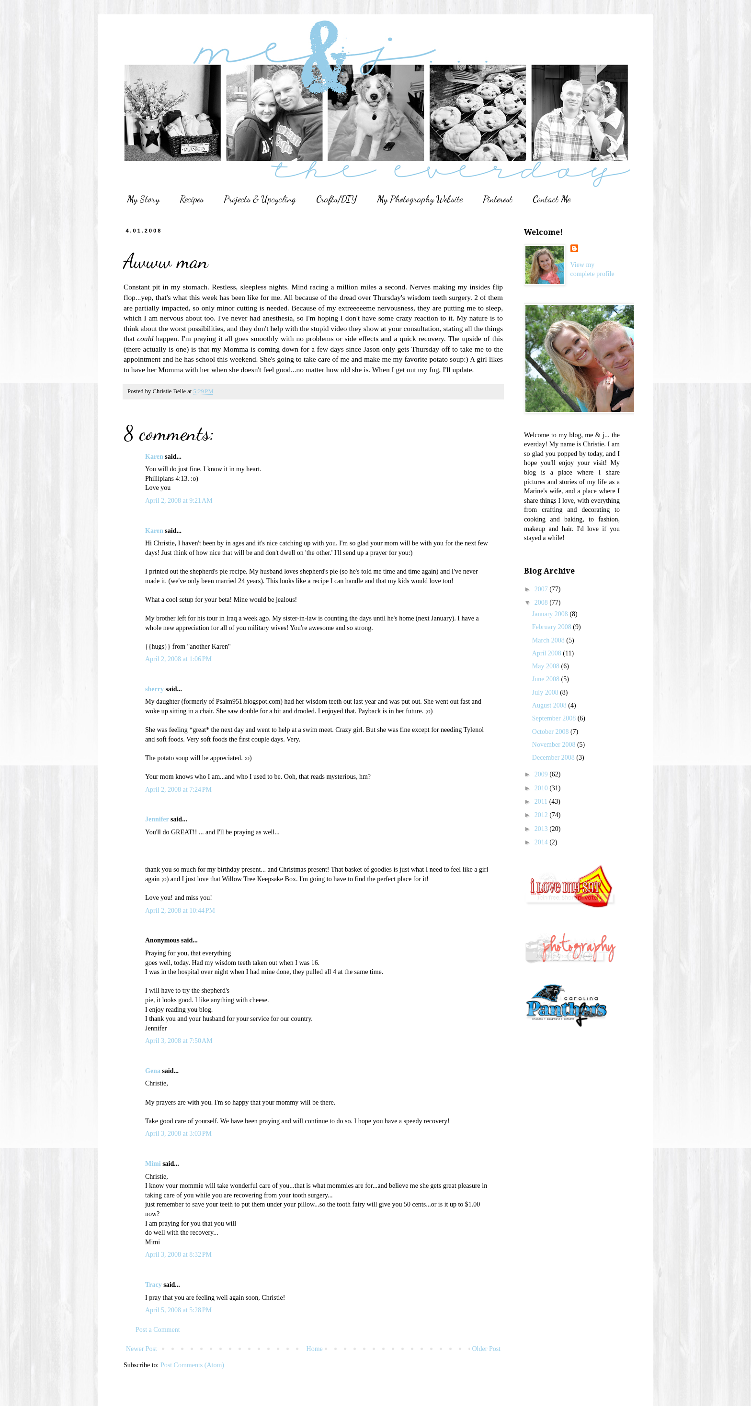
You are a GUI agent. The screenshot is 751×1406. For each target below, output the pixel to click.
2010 (542, 788)
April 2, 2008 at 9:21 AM (179, 500)
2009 (542, 774)
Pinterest (497, 199)
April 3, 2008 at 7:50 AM (179, 1040)
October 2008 (551, 731)
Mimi (153, 1163)
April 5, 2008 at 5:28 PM (178, 1310)
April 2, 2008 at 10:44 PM (180, 910)
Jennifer (157, 819)
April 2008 (547, 653)
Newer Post (141, 1348)
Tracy (153, 1284)
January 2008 (551, 614)
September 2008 (555, 718)
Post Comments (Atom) (192, 1365)
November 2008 (554, 744)
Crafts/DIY (336, 199)
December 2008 (554, 757)
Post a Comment (158, 1329)
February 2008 (552, 627)
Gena (152, 1070)
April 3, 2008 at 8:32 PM (178, 1254)
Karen (154, 456)
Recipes (192, 199)
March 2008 (549, 640)
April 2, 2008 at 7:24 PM (178, 789)
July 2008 (546, 692)
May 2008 (546, 666)
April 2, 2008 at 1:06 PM (178, 659)
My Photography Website (420, 199)
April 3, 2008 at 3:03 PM (178, 1133)
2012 (542, 815)
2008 (542, 602)
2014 (542, 842)
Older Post (486, 1348)
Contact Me (551, 199)
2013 (542, 828)
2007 (542, 589)
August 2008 (550, 705)
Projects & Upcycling (260, 199)
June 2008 (546, 679)
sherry (154, 689)
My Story (143, 199)
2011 (542, 801)
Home (315, 1348)
